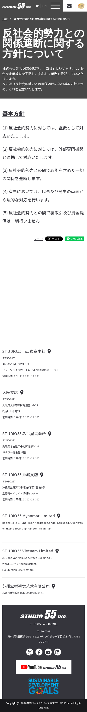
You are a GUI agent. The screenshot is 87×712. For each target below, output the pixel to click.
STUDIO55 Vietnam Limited (27, 550)
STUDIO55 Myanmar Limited (28, 515)
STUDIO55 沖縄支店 (20, 474)
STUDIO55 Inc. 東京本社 (23, 351)
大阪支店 (10, 392)
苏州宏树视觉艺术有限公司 (26, 586)
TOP (4, 19)
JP (37, 5)
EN (44, 5)
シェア (38, 239)
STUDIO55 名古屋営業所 (24, 433)
